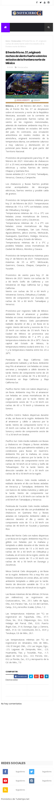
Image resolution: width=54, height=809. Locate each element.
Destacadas (16, 41)
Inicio (8, 41)
